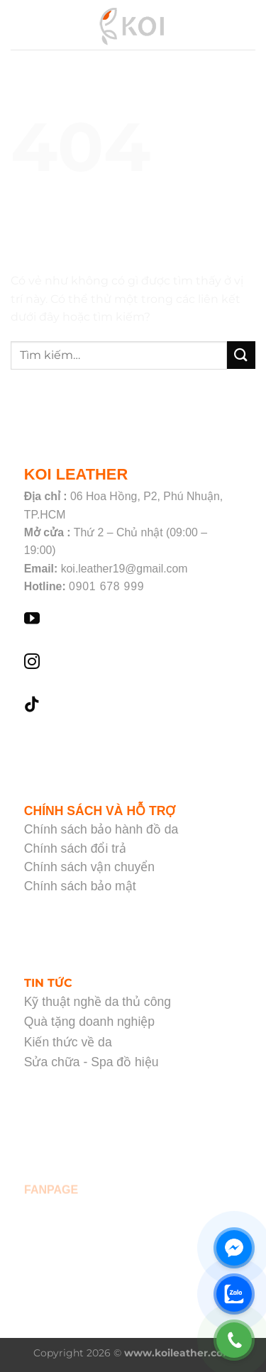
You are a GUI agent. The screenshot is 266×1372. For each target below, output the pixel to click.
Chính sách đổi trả (75, 848)
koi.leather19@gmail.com (124, 569)
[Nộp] (241, 355)
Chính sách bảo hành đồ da (101, 829)
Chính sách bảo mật (80, 886)
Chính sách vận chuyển (89, 867)
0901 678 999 (106, 586)
